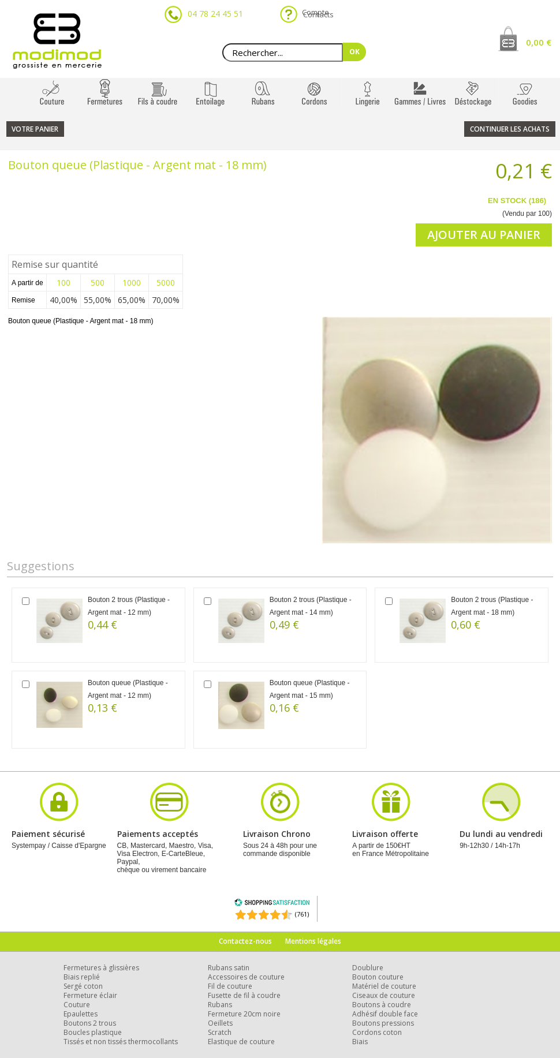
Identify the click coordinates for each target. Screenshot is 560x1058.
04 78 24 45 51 (215, 13)
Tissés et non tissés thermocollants (121, 1041)
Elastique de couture (241, 1041)
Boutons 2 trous (90, 1023)
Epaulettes (81, 1014)
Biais (360, 1041)
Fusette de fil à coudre (244, 995)
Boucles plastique (93, 1032)
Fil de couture (230, 986)
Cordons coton (377, 1032)
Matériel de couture (384, 986)
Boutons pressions (383, 1023)
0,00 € (538, 42)
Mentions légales (313, 941)
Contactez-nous (245, 941)
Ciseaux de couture (383, 995)
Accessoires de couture (246, 977)
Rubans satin (228, 968)
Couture (77, 1005)
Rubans (220, 1005)
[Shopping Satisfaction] (271, 904)
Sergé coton (83, 986)
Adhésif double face (385, 1014)
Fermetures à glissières (101, 968)
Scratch (220, 1032)
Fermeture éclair (90, 995)
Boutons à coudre (381, 1005)
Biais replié (82, 977)
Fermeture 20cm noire (244, 1014)
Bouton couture (378, 977)
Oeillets (220, 1023)
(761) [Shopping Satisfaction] (302, 914)
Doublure (367, 968)
